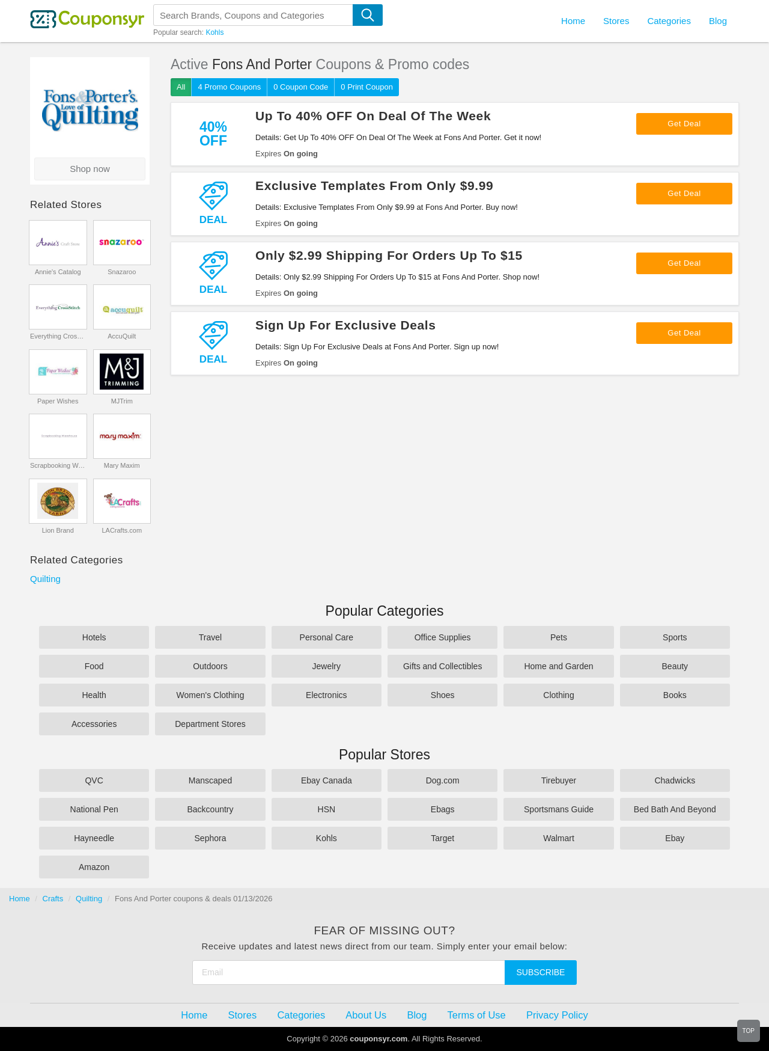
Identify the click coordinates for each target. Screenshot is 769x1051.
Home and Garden (558, 666)
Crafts (53, 898)
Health (94, 695)
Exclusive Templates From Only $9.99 (374, 185)
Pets (558, 637)
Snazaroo (122, 271)
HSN (327, 809)
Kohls (214, 32)
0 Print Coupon (367, 86)
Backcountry (210, 809)
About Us (365, 1015)
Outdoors (210, 666)
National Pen (94, 809)
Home (19, 898)
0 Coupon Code (300, 86)
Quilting (45, 579)
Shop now (90, 169)
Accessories (94, 724)
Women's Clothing (211, 695)
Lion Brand (58, 530)
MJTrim (122, 401)
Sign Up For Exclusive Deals (345, 325)
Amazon (94, 867)
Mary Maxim (122, 465)
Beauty (675, 666)
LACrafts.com (122, 530)
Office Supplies (443, 637)
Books (675, 695)
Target (442, 838)
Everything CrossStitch (58, 336)
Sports (675, 637)
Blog (718, 21)
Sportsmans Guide (559, 809)
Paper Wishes (57, 401)
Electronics (326, 695)
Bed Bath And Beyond (675, 809)
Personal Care (327, 637)
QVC (94, 780)
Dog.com (443, 780)
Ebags (443, 809)
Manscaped (210, 780)
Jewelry (326, 666)
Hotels (94, 637)
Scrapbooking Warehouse (58, 465)
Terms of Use (477, 1015)
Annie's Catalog (58, 271)
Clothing (558, 695)
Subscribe (541, 972)
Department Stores (210, 724)
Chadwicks (674, 780)
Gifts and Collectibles (442, 666)
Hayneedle (94, 838)
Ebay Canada (326, 780)
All (181, 86)
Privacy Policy (557, 1015)
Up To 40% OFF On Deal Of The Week (373, 116)
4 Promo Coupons (229, 86)
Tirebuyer (559, 780)
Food (94, 666)
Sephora (210, 838)
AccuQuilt (122, 336)
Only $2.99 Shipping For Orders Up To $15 (389, 255)
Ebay (674, 838)
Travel (210, 637)
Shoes (443, 695)
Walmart (558, 838)
